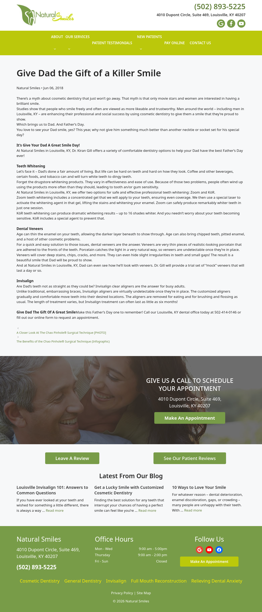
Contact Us (200, 43)
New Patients (149, 44)
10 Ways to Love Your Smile (199, 487)
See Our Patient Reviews (190, 458)
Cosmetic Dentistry (40, 581)
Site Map (144, 593)
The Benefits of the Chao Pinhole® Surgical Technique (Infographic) (63, 341)
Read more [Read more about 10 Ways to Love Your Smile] (193, 510)
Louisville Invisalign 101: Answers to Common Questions (52, 490)
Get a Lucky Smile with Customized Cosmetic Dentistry (128, 490)
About (57, 44)
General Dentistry (82, 581)
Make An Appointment (190, 418)
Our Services (77, 44)
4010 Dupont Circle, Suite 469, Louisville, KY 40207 (201, 15)
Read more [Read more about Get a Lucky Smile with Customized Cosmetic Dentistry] (147, 510)
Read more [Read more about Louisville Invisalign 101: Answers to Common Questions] (55, 510)
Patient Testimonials (112, 43)
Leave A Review (72, 458)
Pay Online (174, 43)
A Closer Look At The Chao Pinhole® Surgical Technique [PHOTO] (61, 333)
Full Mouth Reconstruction (159, 581)
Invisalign (116, 581)
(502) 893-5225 (219, 6)
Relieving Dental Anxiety (216, 581)
